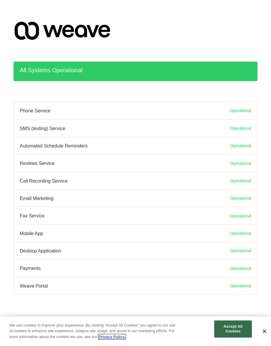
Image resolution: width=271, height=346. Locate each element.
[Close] (264, 334)
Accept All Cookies (233, 331)
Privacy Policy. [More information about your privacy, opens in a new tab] (112, 339)
